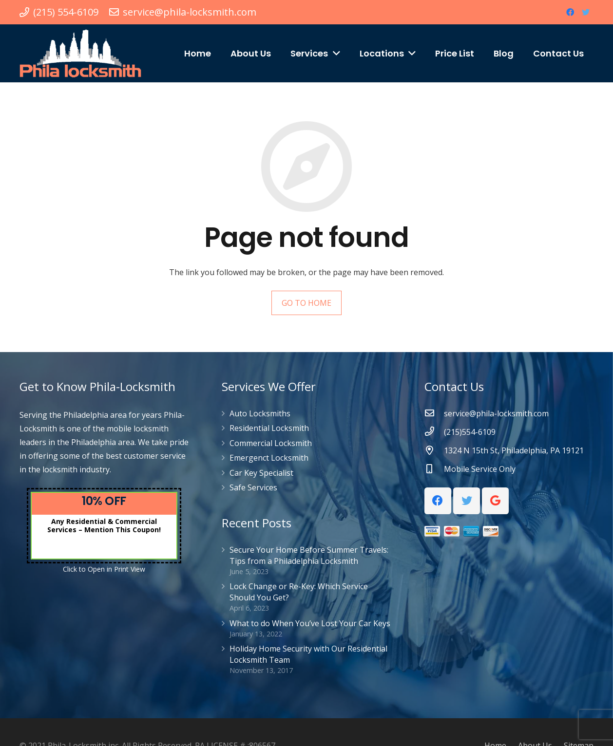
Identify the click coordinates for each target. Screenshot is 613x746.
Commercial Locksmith (271, 443)
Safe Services (253, 487)
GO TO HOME (306, 303)
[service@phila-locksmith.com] (434, 413)
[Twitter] (586, 12)
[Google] (495, 500)
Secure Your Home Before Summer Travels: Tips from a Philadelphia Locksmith (309, 555)
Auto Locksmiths (260, 413)
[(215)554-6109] (434, 432)
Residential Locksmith (269, 428)
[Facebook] (570, 12)
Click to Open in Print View (104, 569)
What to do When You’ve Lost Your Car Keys (310, 623)
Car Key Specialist (261, 472)
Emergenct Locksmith (269, 457)
